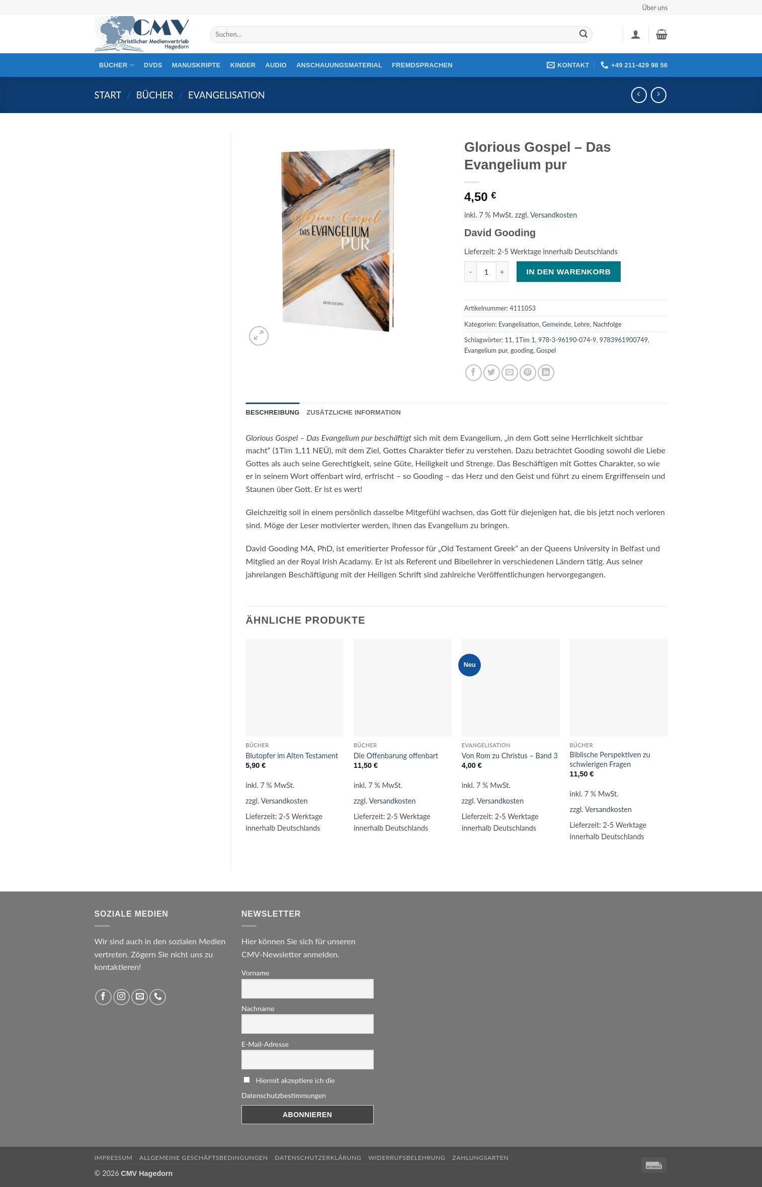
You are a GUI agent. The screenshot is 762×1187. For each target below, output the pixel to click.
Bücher (116, 65)
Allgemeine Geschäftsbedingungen (203, 1157)
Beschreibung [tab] (273, 412)
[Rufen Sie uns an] (157, 997)
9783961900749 (624, 340)
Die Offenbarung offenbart (396, 755)
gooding (522, 350)
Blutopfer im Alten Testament (291, 755)
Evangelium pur (485, 350)
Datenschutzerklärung (318, 1157)
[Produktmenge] (486, 271)
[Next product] (639, 95)
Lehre (581, 324)
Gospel (546, 350)
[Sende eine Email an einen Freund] (509, 372)
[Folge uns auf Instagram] (121, 997)
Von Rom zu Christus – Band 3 (510, 755)
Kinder (243, 65)
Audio (276, 65)
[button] (636, 34)
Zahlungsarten (480, 1157)
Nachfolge (607, 324)
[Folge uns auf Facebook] (103, 997)
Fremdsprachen (422, 65)
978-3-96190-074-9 (567, 340)
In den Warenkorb (569, 271)
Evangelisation (226, 95)
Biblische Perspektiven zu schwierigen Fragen (610, 759)
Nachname (258, 1008)
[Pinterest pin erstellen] (528, 372)
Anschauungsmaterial (339, 65)
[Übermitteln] (583, 34)
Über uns (655, 8)
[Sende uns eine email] (139, 997)
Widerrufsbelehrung (407, 1157)
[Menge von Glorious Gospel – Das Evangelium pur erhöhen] (502, 271)
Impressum (114, 1157)
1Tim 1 (525, 340)
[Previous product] (658, 95)
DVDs (153, 65)
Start (108, 95)
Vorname (255, 972)
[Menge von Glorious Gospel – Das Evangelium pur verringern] (470, 271)
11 (509, 340)
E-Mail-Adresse (265, 1044)
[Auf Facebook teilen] (473, 372)
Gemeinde (556, 324)
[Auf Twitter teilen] (491, 372)
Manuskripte (196, 65)
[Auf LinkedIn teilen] (546, 372)
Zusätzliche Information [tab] (353, 412)
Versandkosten (553, 215)
